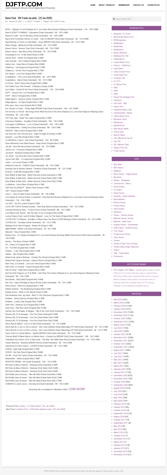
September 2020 (121, 385)
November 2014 (120, 454)
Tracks (62, 21)
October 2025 (119, 318)
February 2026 (120, 306)
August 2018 (119, 416)
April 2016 (118, 429)
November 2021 (120, 341)
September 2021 (121, 347)
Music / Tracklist (34, 21)
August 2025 (119, 325)
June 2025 (118, 331)
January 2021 (119, 372)
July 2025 (118, 328)
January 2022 (119, 334)
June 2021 (118, 356)
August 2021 (119, 350)
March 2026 (119, 303)
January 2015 (119, 448)
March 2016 (119, 432)
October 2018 (119, 410)
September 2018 (121, 413)
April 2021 (118, 363)
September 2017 (121, 423)
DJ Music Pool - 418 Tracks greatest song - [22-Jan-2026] (40, 409)
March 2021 (119, 366)
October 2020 (119, 382)
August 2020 (119, 388)
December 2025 (120, 312)
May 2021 (118, 360)
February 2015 (120, 445)
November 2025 (120, 315)
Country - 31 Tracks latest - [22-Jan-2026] (36, 406)
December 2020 (120, 375)
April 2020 (118, 401)
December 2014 (120, 451)
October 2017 (119, 420)
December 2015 (120, 439)
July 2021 (118, 353)
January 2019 (119, 407)
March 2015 (119, 442)
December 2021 (120, 337)
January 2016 (119, 435)
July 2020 (118, 391)
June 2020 (118, 394)
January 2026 (119, 309)
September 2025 (121, 322)
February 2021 (120, 369)
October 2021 (119, 344)
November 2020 (120, 378)
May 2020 (118, 397)
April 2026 (118, 299)
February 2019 (120, 404)
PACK (57, 21)
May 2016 (118, 426)
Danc (52, 21)
